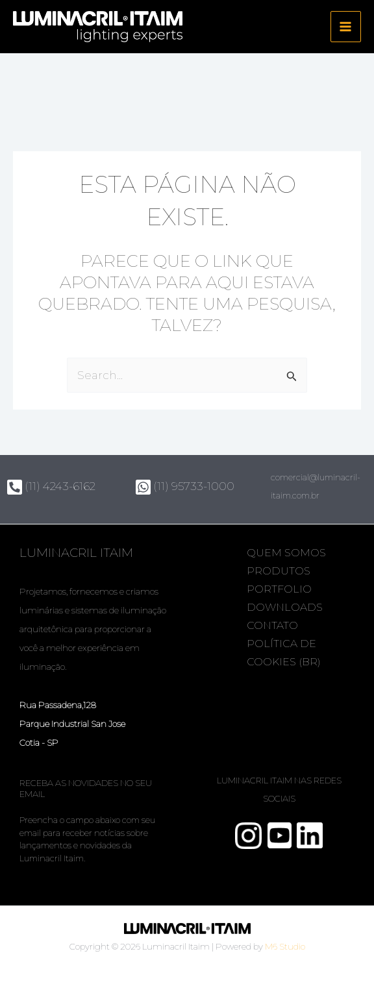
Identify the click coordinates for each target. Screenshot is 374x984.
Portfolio (281, 589)
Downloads (287, 607)
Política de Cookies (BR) (286, 652)
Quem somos (288, 553)
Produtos (280, 571)
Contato (274, 625)
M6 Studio (285, 946)
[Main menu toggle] (346, 27)
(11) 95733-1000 (185, 486)
